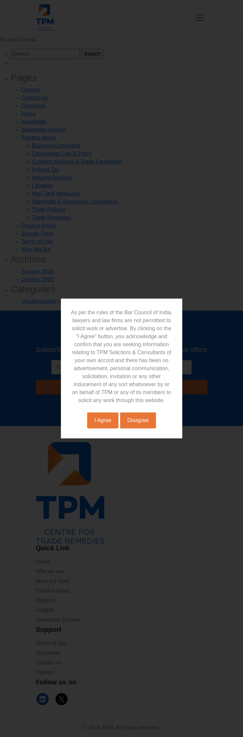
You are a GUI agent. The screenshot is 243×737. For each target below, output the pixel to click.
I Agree (102, 420)
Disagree (138, 420)
